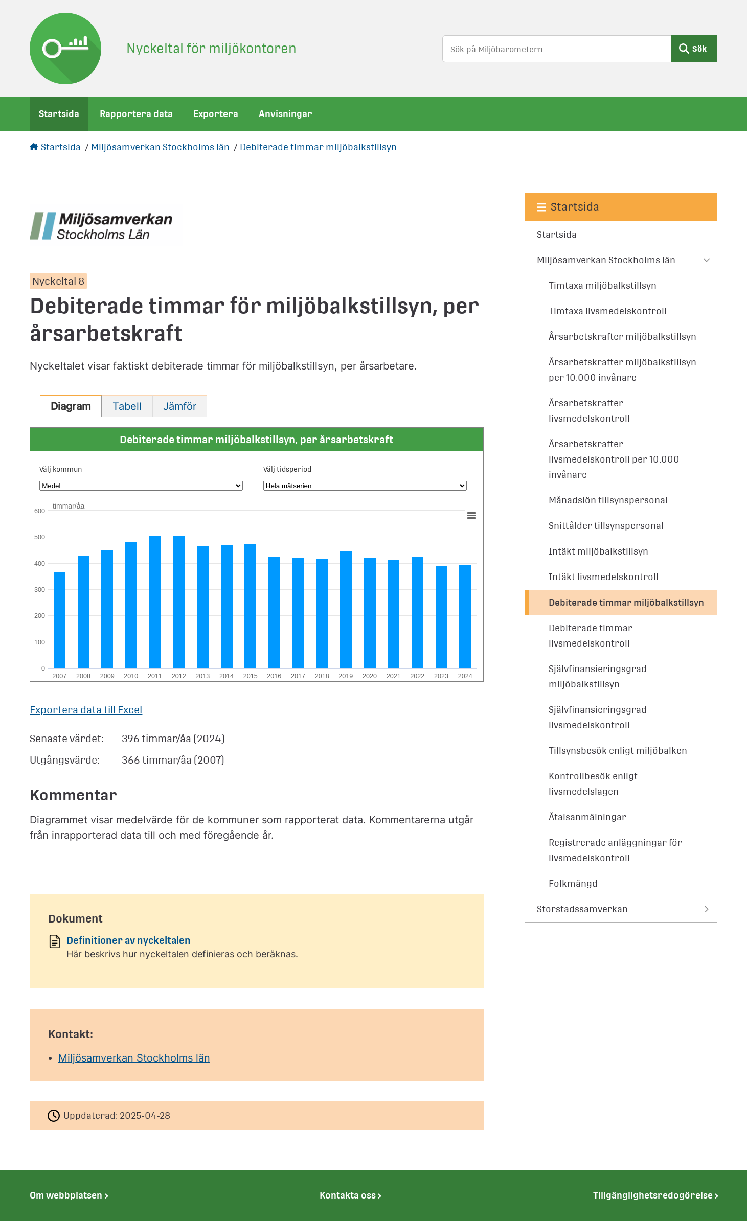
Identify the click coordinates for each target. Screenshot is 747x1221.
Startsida (59, 113)
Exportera (215, 113)
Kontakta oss (348, 1195)
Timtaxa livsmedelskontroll (608, 311)
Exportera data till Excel (86, 710)
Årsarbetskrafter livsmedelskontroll (589, 411)
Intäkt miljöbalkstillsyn (598, 551)
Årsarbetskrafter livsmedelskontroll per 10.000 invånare (614, 459)
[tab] (71, 406)
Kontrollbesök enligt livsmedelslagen (593, 784)
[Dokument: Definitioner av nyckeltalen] (256, 950)
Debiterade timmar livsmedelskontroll (590, 636)
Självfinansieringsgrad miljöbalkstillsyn (598, 676)
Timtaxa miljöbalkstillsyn (603, 285)
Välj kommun (60, 469)
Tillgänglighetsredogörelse (653, 1195)
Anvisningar (285, 113)
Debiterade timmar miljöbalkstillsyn (318, 147)
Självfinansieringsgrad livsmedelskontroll (598, 717)
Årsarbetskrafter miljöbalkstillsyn (622, 336)
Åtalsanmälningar (587, 817)
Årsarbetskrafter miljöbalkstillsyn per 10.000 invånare (622, 370)
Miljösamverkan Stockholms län (160, 147)
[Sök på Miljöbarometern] (556, 48)
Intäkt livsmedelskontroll (604, 576)
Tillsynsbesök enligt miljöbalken (618, 750)
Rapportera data (136, 113)
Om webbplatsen (66, 1195)
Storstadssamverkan (582, 909)
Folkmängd (573, 883)
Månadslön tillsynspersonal (608, 500)
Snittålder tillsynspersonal (606, 525)
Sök (699, 49)
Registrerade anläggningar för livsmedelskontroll (615, 850)
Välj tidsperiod (287, 469)
